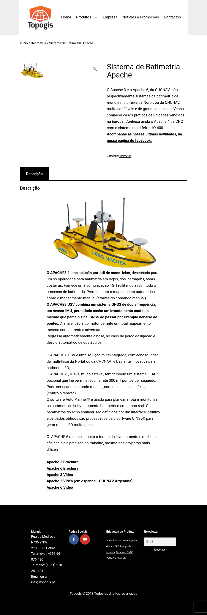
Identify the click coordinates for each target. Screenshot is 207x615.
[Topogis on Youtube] (85, 539)
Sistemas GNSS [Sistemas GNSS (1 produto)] (124, 552)
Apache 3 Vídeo (60, 474)
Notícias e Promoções (140, 17)
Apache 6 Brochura (63, 468)
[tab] (34, 173)
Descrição (34, 174)
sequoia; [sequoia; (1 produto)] (111, 552)
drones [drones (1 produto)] (110, 546)
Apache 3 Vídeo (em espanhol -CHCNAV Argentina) (90, 481)
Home (66, 17)
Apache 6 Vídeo (60, 487)
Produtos (83, 17)
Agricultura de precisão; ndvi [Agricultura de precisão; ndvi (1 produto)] (121, 540)
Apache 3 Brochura (63, 462)
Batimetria (38, 43)
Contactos (172, 17)
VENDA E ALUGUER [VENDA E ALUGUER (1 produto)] (116, 557)
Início (24, 43)
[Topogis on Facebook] (74, 539)
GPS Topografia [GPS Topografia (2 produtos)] (123, 546)
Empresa (110, 17)
